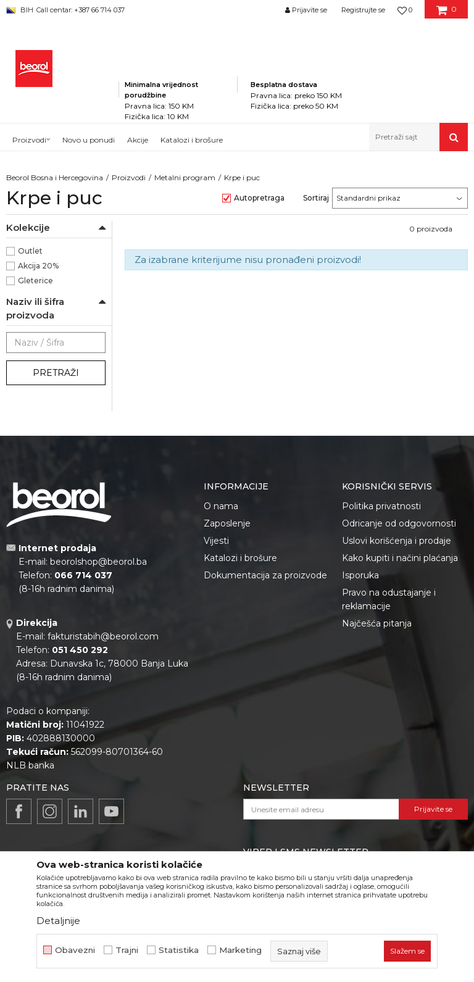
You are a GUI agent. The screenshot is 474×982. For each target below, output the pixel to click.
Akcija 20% (38, 265)
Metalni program (184, 177)
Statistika (179, 950)
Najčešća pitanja (377, 623)
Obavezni (75, 950)
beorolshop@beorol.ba (98, 561)
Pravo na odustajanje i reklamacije (389, 599)
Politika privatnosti (381, 506)
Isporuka (360, 575)
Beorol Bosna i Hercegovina (54, 177)
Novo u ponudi (88, 139)
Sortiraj (316, 197)
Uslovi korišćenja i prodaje (396, 540)
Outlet (30, 251)
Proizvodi (129, 177)
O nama (221, 506)
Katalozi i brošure (240, 558)
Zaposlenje (227, 523)
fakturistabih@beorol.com (103, 636)
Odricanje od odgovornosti (399, 523)
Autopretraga (259, 197)
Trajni (126, 950)
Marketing (240, 950)
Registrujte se (363, 10)
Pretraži (56, 372)
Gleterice (35, 280)
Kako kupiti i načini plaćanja (400, 558)
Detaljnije (58, 920)
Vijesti (216, 540)
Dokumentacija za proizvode (265, 575)
